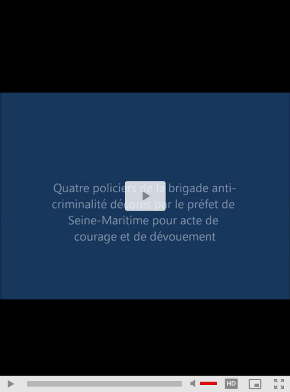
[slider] (104, 384)
